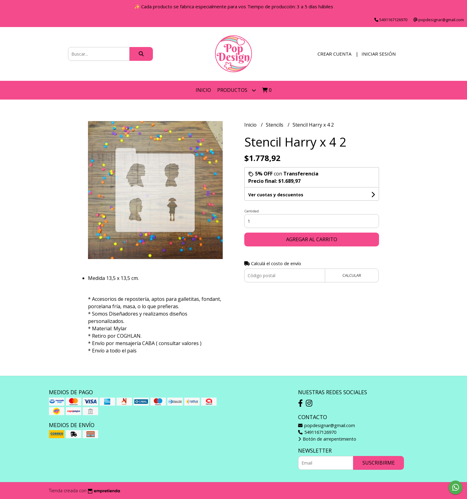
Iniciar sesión (378, 54)
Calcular (351, 275)
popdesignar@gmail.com (326, 425)
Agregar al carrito (311, 239)
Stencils (275, 124)
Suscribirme (378, 462)
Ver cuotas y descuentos (275, 195)
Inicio (203, 90)
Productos (236, 90)
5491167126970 (317, 432)
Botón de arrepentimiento (327, 439)
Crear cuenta (334, 54)
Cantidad (251, 211)
